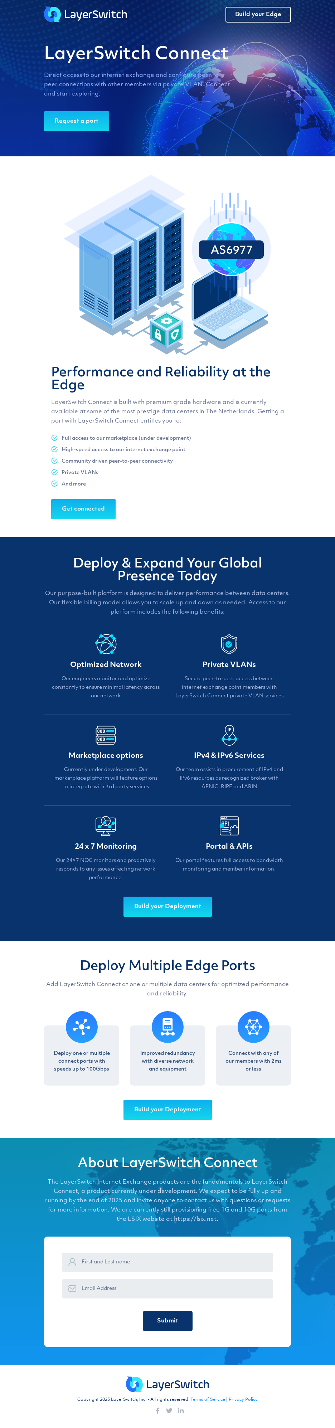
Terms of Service (207, 1400)
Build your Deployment (167, 907)
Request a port (76, 121)
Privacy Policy (243, 1400)
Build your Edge (258, 15)
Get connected (83, 509)
